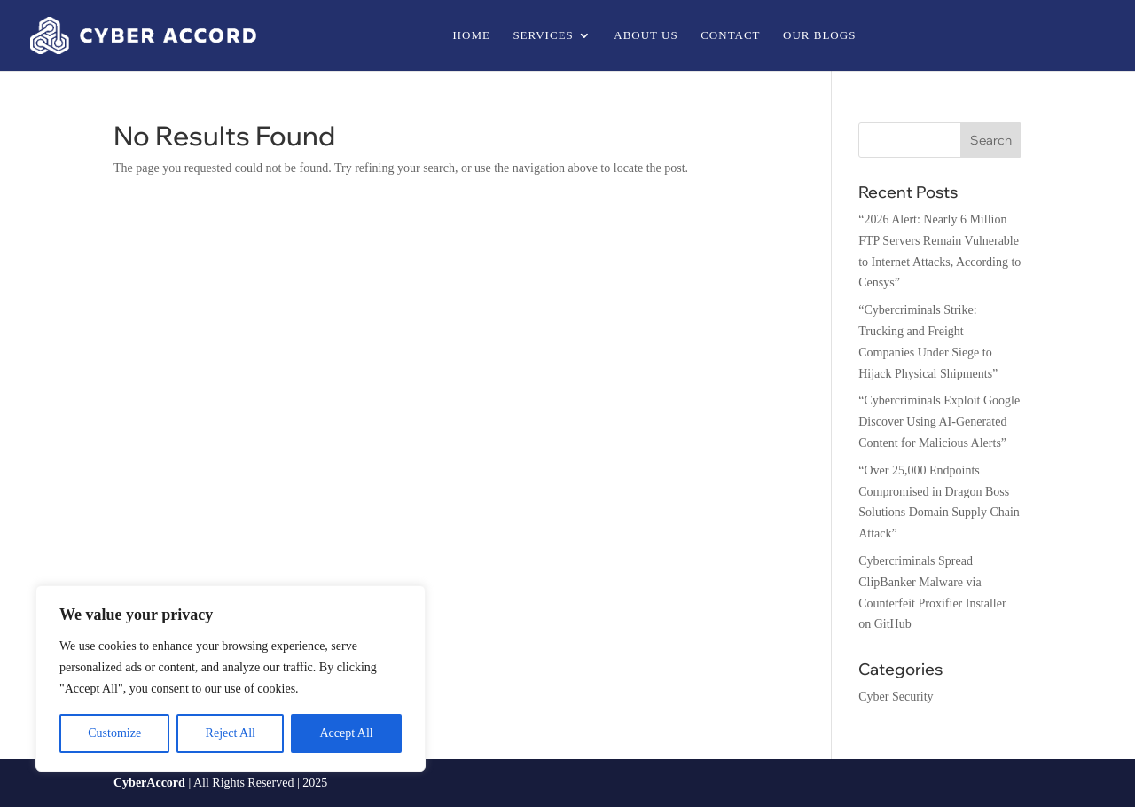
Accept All (345, 733)
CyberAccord (149, 782)
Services (543, 35)
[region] (230, 678)
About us (645, 35)
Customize (114, 733)
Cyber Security (895, 696)
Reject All (230, 733)
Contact (730, 35)
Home (471, 35)
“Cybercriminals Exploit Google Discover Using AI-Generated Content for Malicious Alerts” (939, 422)
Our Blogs (819, 35)
